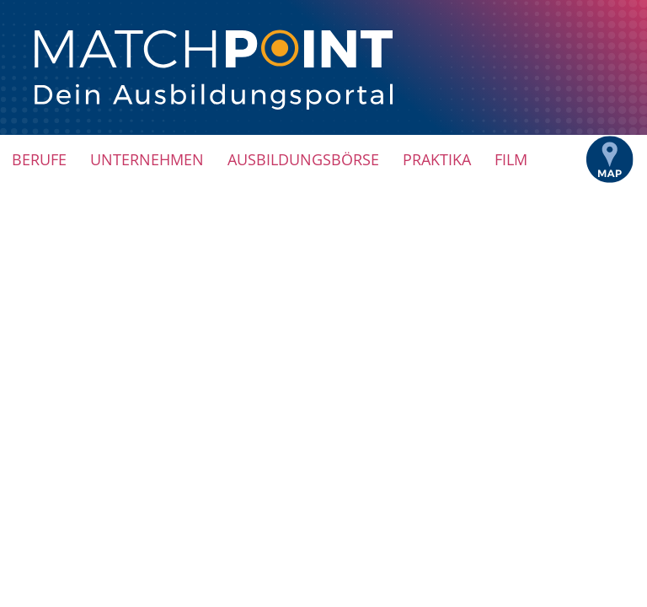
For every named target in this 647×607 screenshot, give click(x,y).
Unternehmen (147, 159)
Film (511, 159)
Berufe (39, 159)
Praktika (437, 159)
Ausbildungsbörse (303, 159)
